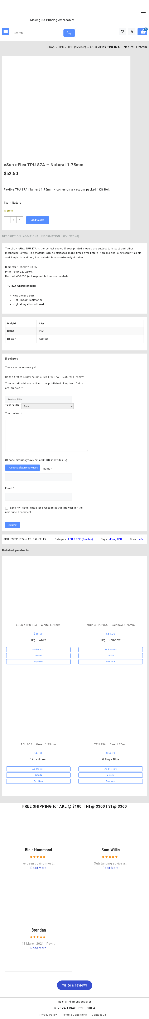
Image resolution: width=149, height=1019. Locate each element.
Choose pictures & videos (23, 467)
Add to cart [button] (38, 649)
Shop (51, 47)
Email (9, 488)
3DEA (91, 1008)
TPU (119, 539)
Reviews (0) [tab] (70, 236)
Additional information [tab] (41, 236)
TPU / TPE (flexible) (72, 47)
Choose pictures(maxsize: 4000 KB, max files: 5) (36, 460)
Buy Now (38, 661)
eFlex (112, 539)
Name (47, 468)
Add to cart (37, 220)
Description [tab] (11, 236)
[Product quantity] (13, 220)
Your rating (13, 404)
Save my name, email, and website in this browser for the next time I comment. (44, 510)
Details (38, 655)
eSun (41, 331)
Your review (13, 413)
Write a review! (74, 985)
